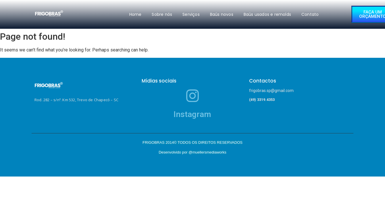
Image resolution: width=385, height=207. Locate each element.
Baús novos (221, 14)
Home (135, 14)
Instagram (192, 114)
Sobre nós (162, 14)
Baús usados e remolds (267, 14)
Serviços (191, 14)
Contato (310, 14)
